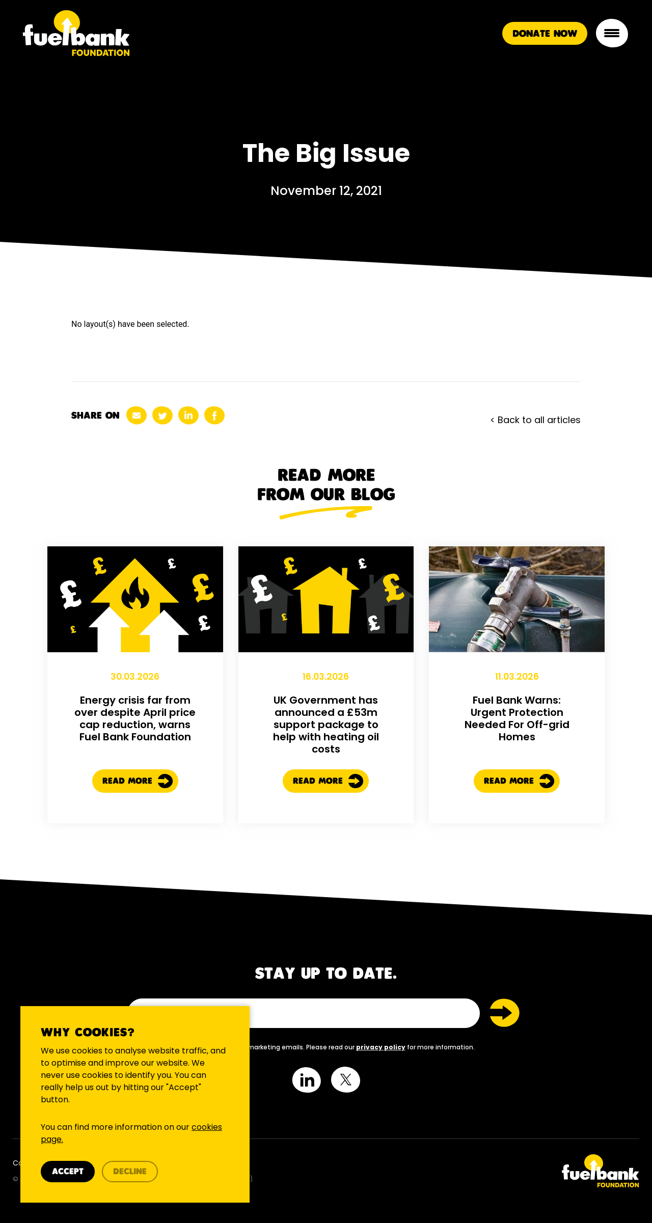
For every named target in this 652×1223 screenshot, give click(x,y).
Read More (137, 828)
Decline (130, 1172)
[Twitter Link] (486, 1170)
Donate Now (544, 34)
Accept (68, 1172)
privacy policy (380, 1047)
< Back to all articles (535, 419)
